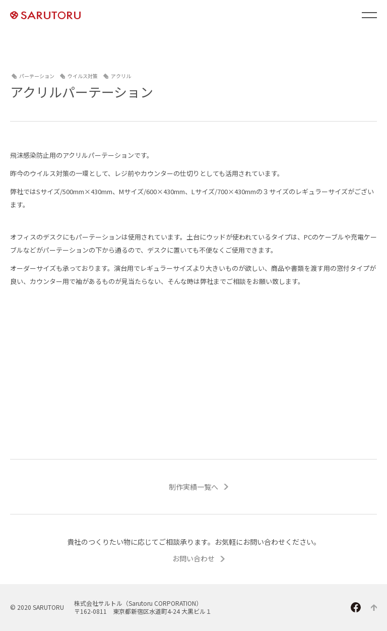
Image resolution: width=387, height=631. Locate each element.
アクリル (121, 76)
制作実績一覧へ (193, 487)
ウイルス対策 (83, 76)
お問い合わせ (193, 558)
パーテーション (36, 76)
